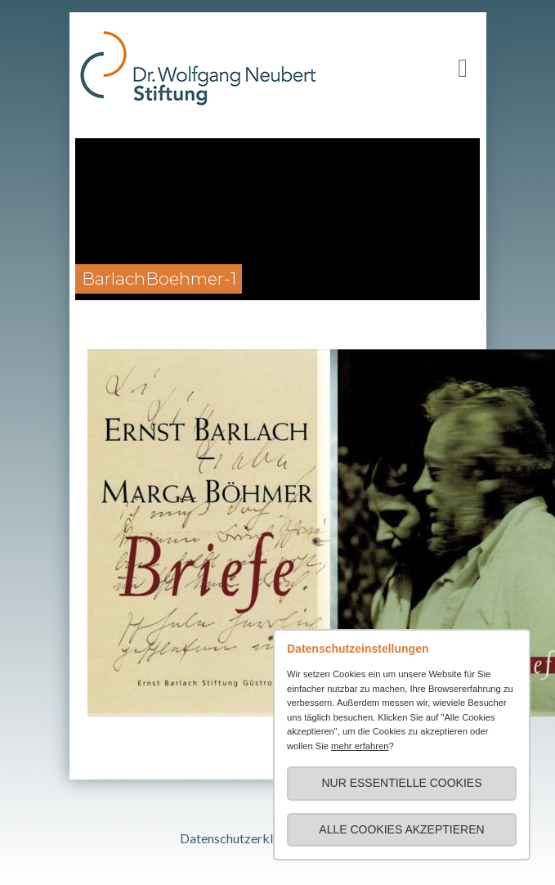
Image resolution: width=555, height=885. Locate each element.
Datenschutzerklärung (242, 838)
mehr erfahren (359, 746)
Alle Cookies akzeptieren (401, 829)
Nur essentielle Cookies (401, 782)
